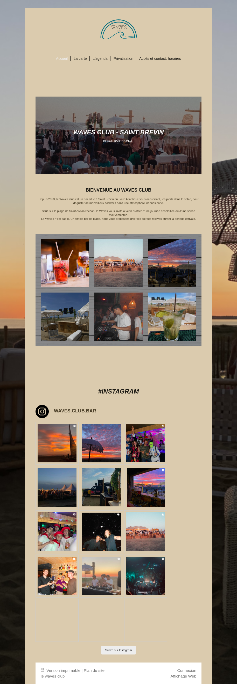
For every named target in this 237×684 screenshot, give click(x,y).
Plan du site (94, 670)
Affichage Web (183, 676)
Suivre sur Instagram (118, 650)
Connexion (186, 670)
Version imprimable (61, 670)
